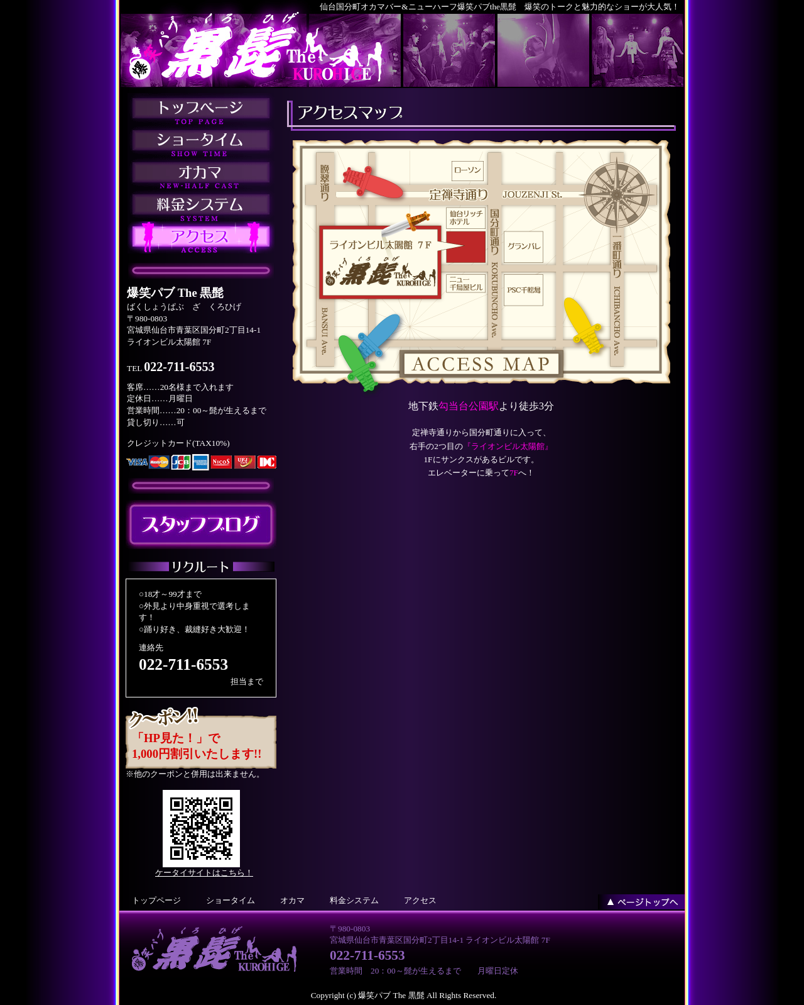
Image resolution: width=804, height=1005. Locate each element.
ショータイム (230, 900)
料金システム (354, 900)
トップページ (156, 900)
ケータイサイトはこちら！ (204, 872)
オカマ (292, 900)
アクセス (420, 900)
